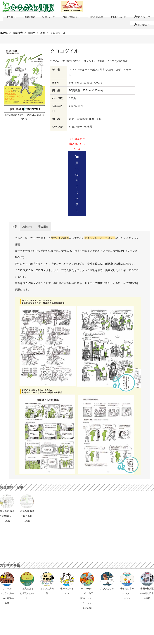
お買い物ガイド (71, 16)
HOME (4, 32)
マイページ (142, 16)
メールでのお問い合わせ (79, 603)
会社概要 (61, 630)
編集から (27, 226)
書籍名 (31, 32)
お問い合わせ (118, 16)
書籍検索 (29, 16)
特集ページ (48, 16)
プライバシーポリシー (15, 630)
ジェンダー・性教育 (80, 126)
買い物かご (142, 24)
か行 (42, 32)
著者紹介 (43, 226)
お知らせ (12, 16)
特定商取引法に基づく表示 (41, 630)
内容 (14, 226)
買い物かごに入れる (77, 183)
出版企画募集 (95, 16)
